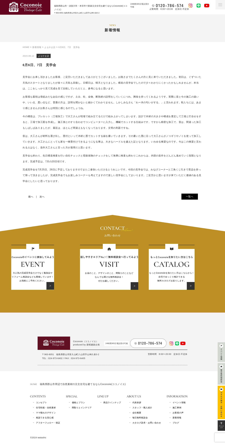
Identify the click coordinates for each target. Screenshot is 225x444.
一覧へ (189, 196)
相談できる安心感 (45, 417)
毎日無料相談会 (140, 417)
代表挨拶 (136, 402)
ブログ (176, 423)
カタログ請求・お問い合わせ (146, 423)
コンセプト (41, 402)
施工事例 (177, 407)
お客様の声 (178, 412)
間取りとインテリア (82, 407)
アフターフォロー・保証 (48, 423)
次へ (42, 196)
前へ (30, 196)
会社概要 (136, 412)
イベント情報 (179, 402)
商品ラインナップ (112, 402)
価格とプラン (78, 402)
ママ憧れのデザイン (46, 412)
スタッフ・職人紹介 (142, 407)
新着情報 (177, 417)
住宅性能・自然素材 (46, 407)
